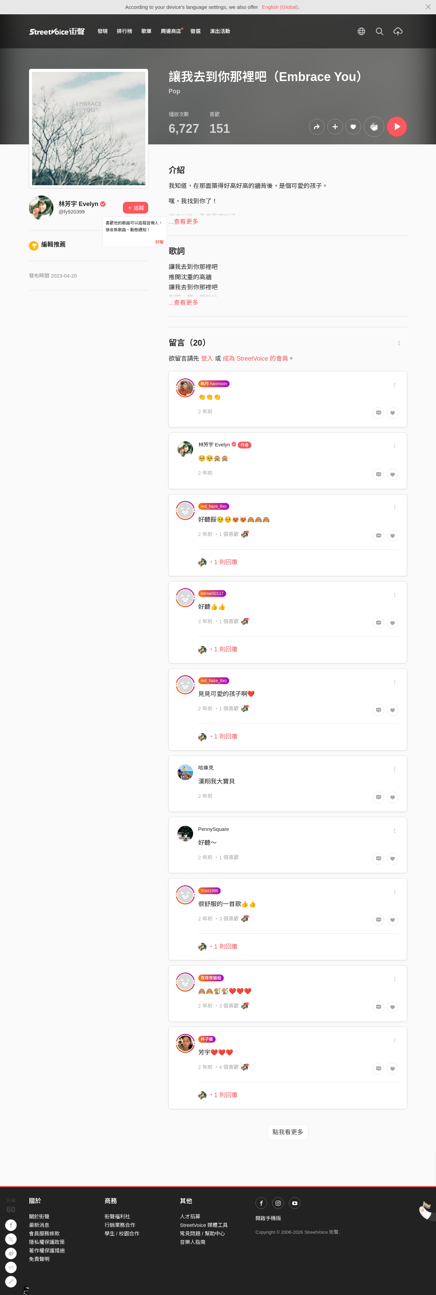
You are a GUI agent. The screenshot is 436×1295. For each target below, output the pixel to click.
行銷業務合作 (120, 1225)
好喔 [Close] (159, 242)
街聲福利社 (117, 1216)
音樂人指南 (192, 1242)
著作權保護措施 (47, 1250)
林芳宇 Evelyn (82, 204)
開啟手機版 (268, 1218)
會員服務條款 (44, 1233)
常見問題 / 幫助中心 (202, 1233)
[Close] (428, 7)
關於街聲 (39, 1216)
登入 (207, 358)
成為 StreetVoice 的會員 (255, 358)
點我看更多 (287, 1132)
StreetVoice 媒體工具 (204, 1225)
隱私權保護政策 (47, 1242)
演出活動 (220, 31)
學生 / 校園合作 (122, 1233)
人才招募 (190, 1216)
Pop (174, 91)
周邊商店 (172, 31)
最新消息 (39, 1225)
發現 (102, 31)
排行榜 (124, 31)
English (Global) (280, 7)
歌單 (146, 31)
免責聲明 (39, 1259)
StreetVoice (57, 31)
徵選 (195, 31)
